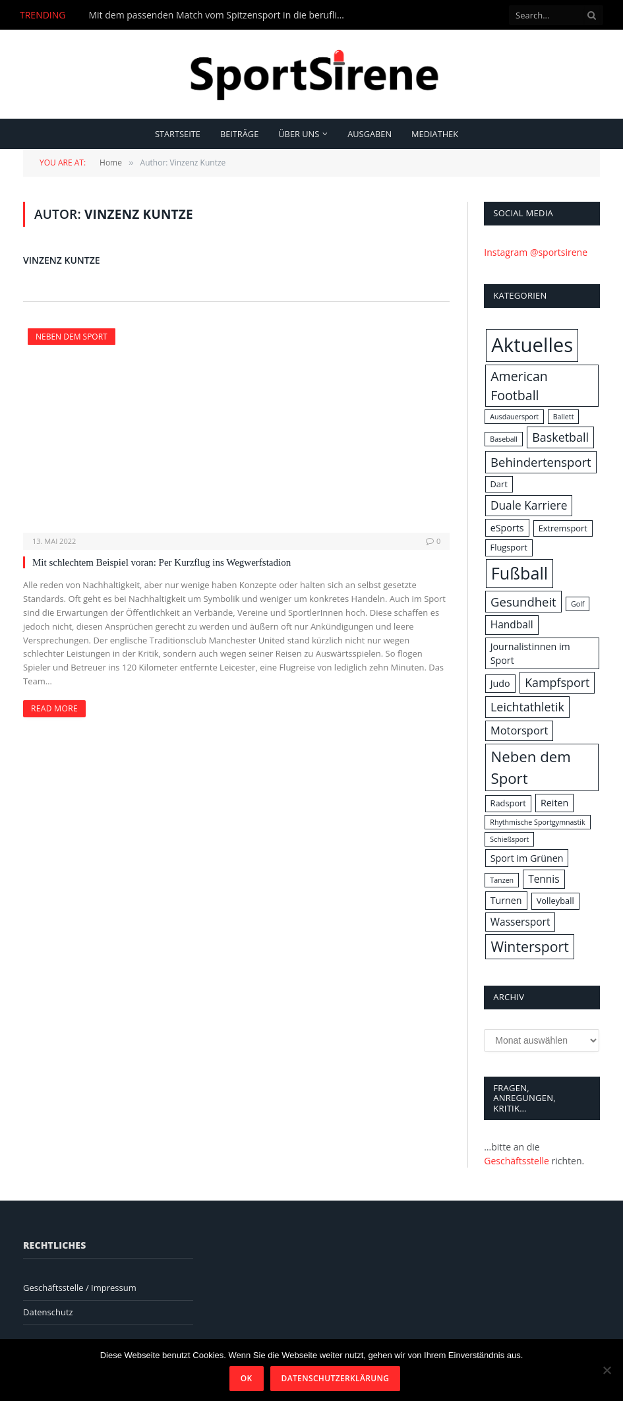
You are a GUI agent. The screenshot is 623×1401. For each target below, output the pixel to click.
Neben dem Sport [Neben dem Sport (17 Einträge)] (530, 767)
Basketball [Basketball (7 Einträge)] (560, 437)
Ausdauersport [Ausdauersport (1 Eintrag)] (514, 416)
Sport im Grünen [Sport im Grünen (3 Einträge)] (527, 858)
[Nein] (606, 1370)
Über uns (298, 134)
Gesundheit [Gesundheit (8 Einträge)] (523, 601)
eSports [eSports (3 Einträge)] (507, 528)
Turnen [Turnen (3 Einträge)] (506, 900)
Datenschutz (48, 1312)
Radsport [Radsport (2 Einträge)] (508, 803)
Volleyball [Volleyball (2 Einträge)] (555, 901)
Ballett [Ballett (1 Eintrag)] (563, 416)
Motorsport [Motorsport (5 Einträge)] (519, 730)
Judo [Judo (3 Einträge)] (500, 683)
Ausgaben (369, 134)
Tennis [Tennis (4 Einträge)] (543, 879)
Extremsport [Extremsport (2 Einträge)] (563, 528)
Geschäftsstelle (516, 1160)
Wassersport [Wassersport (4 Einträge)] (520, 921)
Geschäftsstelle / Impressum (79, 1288)
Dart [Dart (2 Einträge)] (499, 484)
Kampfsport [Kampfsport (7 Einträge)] (557, 682)
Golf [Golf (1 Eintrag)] (577, 604)
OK (246, 1378)
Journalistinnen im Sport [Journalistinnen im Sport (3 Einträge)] (530, 653)
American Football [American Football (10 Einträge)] (519, 385)
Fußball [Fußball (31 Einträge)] (519, 573)
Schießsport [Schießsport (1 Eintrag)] (509, 839)
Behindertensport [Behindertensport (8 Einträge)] (540, 462)
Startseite (177, 134)
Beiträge (239, 134)
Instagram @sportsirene (535, 252)
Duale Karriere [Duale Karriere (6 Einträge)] (528, 505)
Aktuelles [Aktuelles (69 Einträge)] (532, 345)
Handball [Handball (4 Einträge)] (511, 624)
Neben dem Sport (71, 336)
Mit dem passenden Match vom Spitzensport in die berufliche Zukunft (220, 15)
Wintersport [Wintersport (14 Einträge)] (529, 946)
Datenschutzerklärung (336, 1378)
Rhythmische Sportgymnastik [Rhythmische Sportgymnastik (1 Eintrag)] (537, 822)
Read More (54, 708)
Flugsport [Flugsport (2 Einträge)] (508, 547)
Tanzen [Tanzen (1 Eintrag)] (502, 880)
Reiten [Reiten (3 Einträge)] (554, 802)
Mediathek (434, 134)
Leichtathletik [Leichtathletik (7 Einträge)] (527, 707)
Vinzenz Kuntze (61, 260)
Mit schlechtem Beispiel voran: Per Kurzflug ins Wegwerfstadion (161, 562)
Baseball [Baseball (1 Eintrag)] (504, 439)
